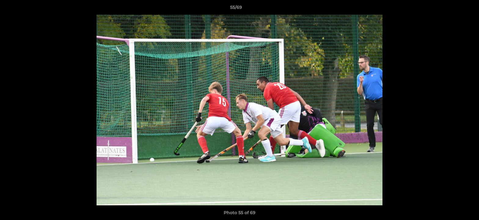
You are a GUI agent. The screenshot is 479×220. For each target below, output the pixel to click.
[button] (453, 9)
